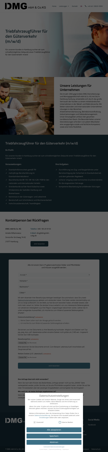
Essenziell (38, 422)
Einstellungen (44, 417)
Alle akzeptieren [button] (54, 429)
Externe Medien (66, 422)
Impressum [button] (66, 449)
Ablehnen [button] (54, 442)
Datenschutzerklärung (42, 415)
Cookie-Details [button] (43, 449)
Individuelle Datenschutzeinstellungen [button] (54, 447)
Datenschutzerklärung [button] (55, 449)
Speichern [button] (54, 436)
